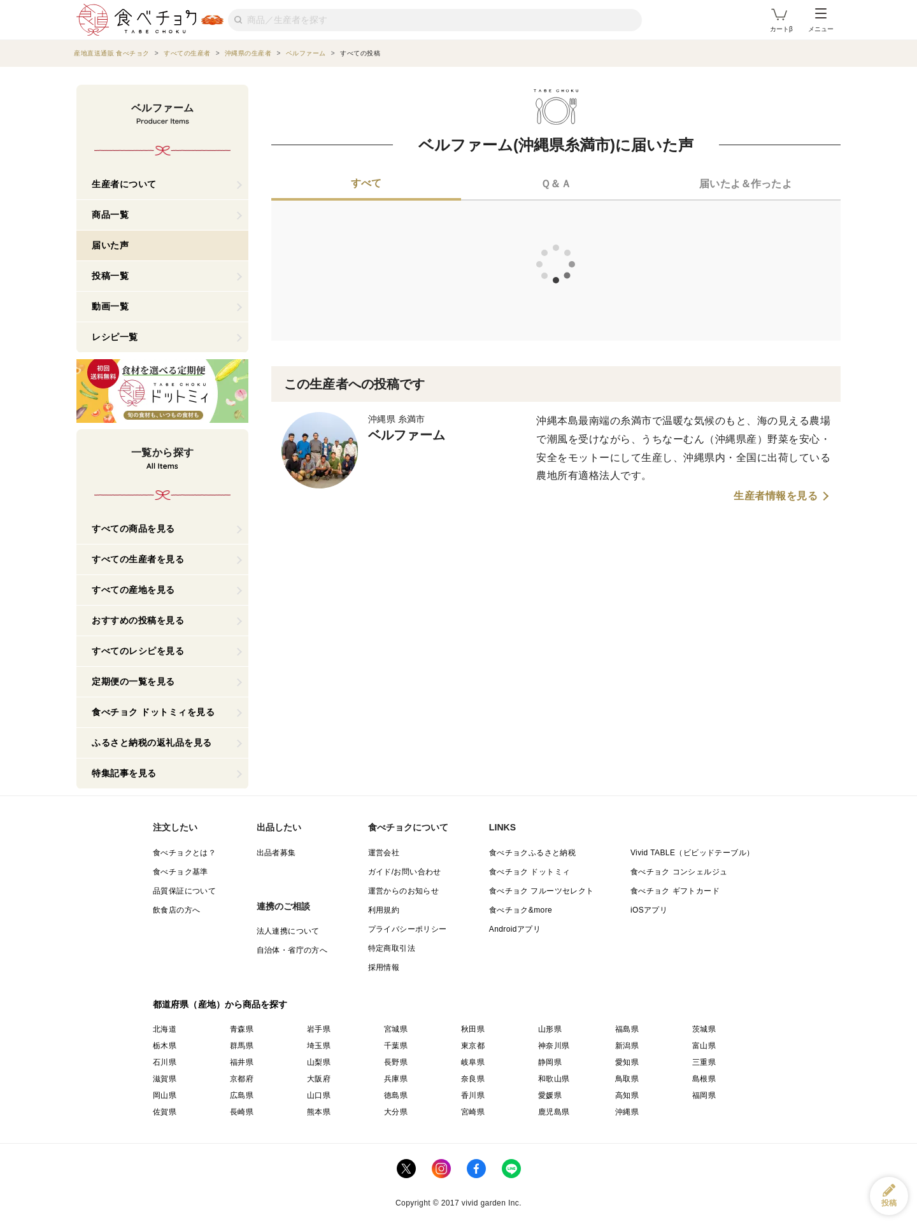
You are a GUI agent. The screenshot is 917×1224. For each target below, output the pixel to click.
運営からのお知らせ (403, 890)
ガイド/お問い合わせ (404, 871)
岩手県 (319, 1029)
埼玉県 (319, 1045)
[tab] (366, 185)
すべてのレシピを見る (138, 651)
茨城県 (704, 1029)
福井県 (241, 1062)
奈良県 (473, 1078)
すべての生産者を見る (138, 559)
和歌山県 (554, 1078)
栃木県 (164, 1045)
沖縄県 (627, 1111)
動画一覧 (110, 306)
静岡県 (550, 1062)
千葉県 (396, 1045)
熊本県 (319, 1111)
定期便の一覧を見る (133, 681)
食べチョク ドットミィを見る (153, 712)
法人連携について (288, 931)
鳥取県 (627, 1078)
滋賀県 (164, 1078)
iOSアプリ (648, 910)
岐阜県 (473, 1062)
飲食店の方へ (176, 910)
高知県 (627, 1095)
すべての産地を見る (133, 590)
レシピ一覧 (115, 337)
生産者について (124, 184)
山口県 (319, 1095)
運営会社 (384, 852)
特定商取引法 (391, 948)
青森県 (241, 1029)
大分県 (396, 1111)
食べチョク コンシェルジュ (679, 871)
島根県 (704, 1078)
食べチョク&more (520, 910)
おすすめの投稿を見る (138, 620)
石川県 (164, 1062)
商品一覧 (110, 215)
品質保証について (184, 890)
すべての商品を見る (133, 528)
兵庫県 (396, 1078)
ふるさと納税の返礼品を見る (152, 742)
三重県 (704, 1062)
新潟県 (627, 1045)
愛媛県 (550, 1095)
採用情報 (384, 967)
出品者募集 (276, 852)
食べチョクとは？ (184, 852)
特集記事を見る (124, 773)
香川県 (473, 1095)
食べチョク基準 (180, 871)
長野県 (396, 1062)
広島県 (241, 1095)
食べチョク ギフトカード (675, 890)
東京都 (473, 1045)
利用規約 (384, 910)
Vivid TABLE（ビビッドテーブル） (692, 852)
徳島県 (396, 1095)
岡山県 (164, 1095)
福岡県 (704, 1095)
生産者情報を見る (776, 496)
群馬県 (241, 1045)
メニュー (821, 20)
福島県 (627, 1029)
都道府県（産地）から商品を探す (220, 1004)
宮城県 (396, 1029)
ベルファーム (406, 435)
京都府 (241, 1078)
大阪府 (319, 1078)
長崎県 (241, 1111)
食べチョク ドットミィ (530, 871)
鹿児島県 (554, 1111)
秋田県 (473, 1029)
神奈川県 (554, 1045)
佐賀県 (164, 1111)
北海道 (164, 1029)
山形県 (550, 1029)
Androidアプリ (515, 929)
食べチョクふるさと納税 (532, 852)
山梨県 (319, 1062)
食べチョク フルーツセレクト (541, 890)
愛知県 (627, 1062)
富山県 (704, 1045)
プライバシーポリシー (407, 929)
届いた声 (110, 245)
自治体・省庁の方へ (292, 950)
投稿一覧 (110, 276)
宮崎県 (473, 1111)
